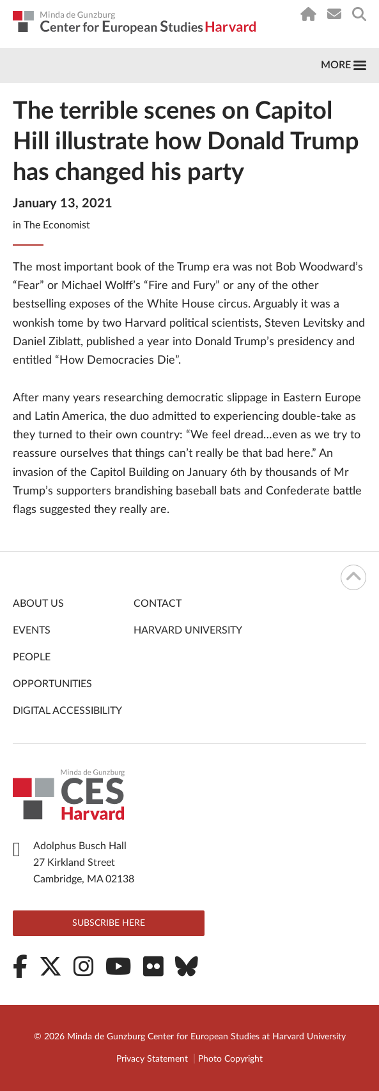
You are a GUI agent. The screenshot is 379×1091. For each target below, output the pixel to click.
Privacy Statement (152, 1059)
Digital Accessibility (67, 711)
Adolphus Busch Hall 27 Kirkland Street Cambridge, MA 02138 (83, 862)
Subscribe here (108, 923)
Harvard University (188, 630)
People (31, 657)
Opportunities (52, 684)
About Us (38, 603)
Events (31, 630)
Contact (158, 603)
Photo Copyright (230, 1059)
